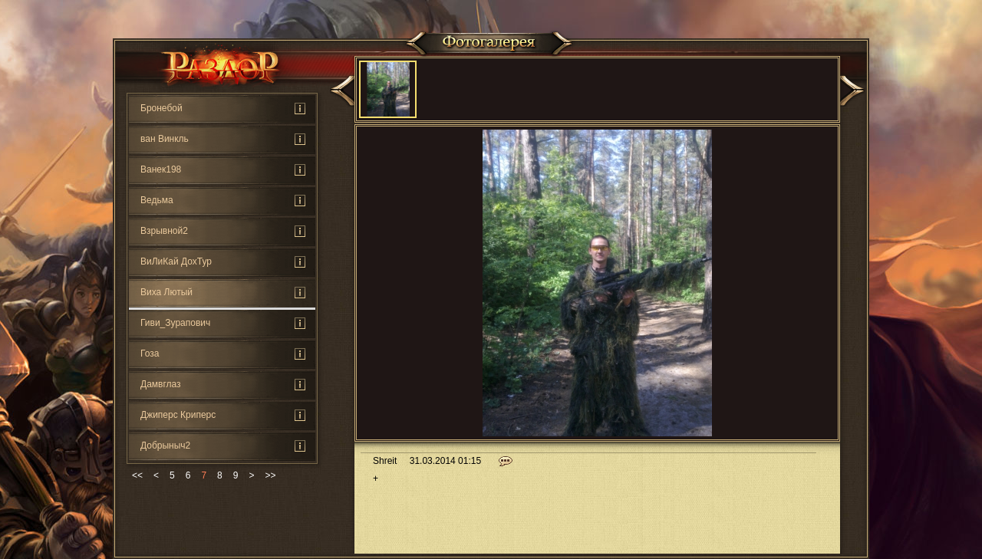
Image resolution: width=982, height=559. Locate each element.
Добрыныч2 (165, 445)
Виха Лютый (166, 292)
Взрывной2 (164, 230)
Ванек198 (160, 169)
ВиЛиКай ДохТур (176, 261)
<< (137, 475)
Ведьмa (156, 200)
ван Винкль (164, 138)
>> (270, 475)
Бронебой (161, 108)
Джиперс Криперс (178, 414)
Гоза (149, 353)
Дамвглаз (160, 384)
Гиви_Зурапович (175, 322)
